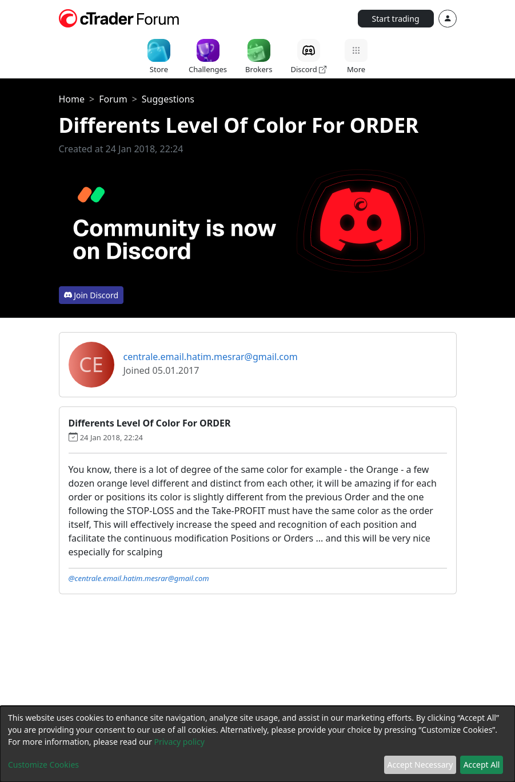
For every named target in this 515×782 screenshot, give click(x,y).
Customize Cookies (43, 764)
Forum (113, 99)
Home (72, 99)
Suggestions (168, 99)
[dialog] (257, 744)
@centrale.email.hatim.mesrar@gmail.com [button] (139, 578)
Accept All (482, 764)
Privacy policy (179, 741)
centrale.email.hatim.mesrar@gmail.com (210, 356)
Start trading (396, 18)
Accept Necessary (420, 764)
